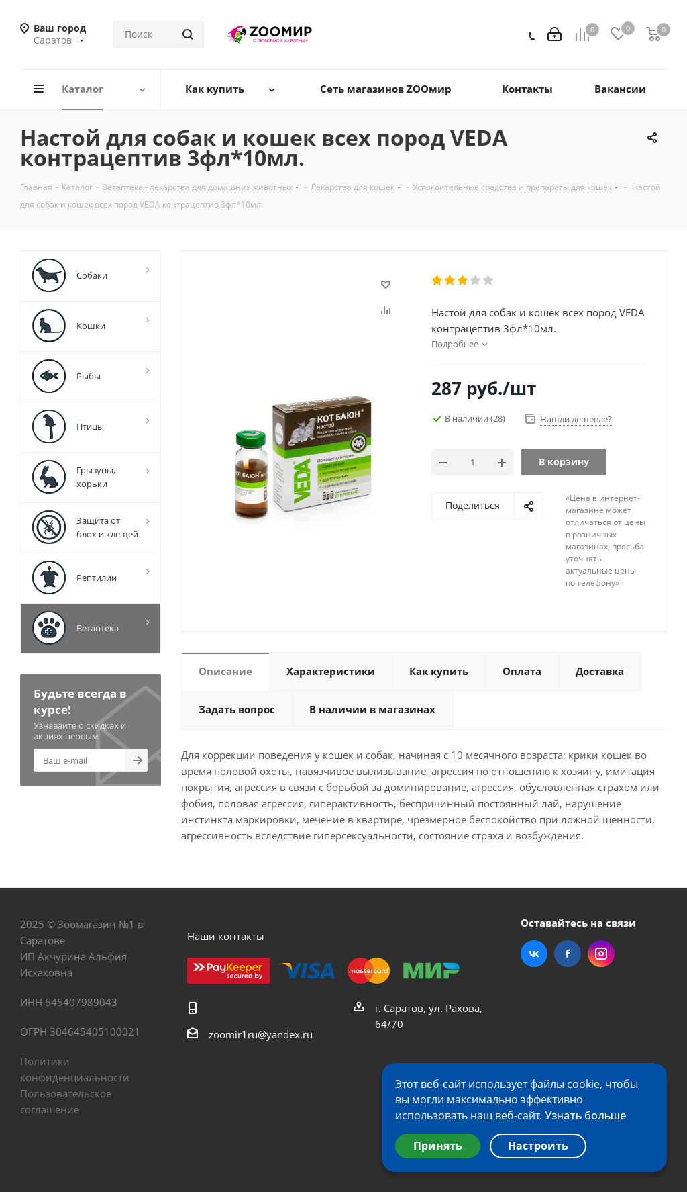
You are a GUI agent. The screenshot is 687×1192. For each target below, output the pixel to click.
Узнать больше (585, 1115)
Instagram (601, 953)
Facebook (567, 953)
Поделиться (472, 505)
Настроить (538, 1145)
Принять (437, 1145)
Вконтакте (534, 953)
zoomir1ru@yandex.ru (261, 1034)
